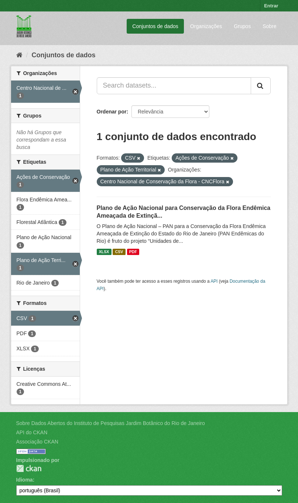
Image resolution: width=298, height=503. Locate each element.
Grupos (242, 26)
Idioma (24, 480)
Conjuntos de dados (155, 26)
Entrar (271, 6)
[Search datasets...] (174, 85)
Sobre (269, 26)
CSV (119, 251)
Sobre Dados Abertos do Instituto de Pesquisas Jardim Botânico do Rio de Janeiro (110, 423)
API (213, 281)
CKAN (28, 468)
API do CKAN (32, 432)
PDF (133, 251)
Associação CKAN (37, 442)
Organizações (206, 26)
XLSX (104, 251)
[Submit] (261, 85)
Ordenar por (112, 112)
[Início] (19, 55)
